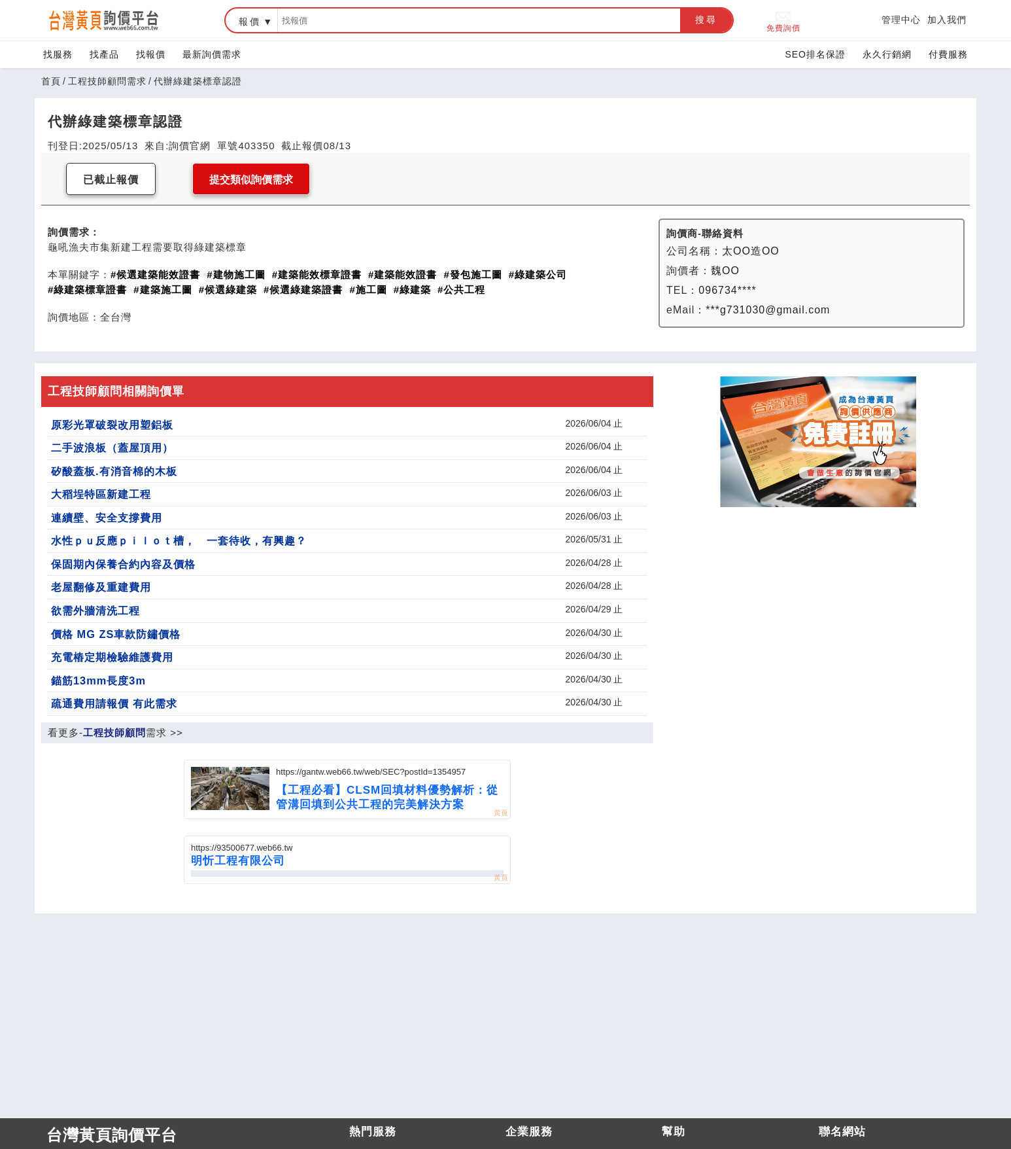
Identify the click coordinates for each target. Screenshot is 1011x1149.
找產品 (104, 54)
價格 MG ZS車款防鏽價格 (115, 634)
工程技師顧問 (114, 732)
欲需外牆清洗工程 (95, 610)
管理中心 (901, 19)
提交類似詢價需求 (251, 179)
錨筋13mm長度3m (98, 680)
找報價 (150, 54)
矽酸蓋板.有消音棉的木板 (114, 471)
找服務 (58, 54)
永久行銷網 (887, 54)
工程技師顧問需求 (107, 81)
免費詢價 (783, 21)
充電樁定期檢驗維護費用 (112, 657)
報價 (250, 21)
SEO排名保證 (815, 54)
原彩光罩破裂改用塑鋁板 (112, 425)
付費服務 (948, 54)
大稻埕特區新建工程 (101, 494)
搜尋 (706, 19)
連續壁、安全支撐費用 (106, 517)
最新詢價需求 (211, 54)
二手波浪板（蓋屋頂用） (112, 447)
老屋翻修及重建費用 (101, 587)
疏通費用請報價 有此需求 (114, 703)
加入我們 (947, 19)
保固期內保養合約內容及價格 (123, 564)
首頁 (51, 81)
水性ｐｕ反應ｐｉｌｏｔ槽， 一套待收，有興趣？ (179, 540)
